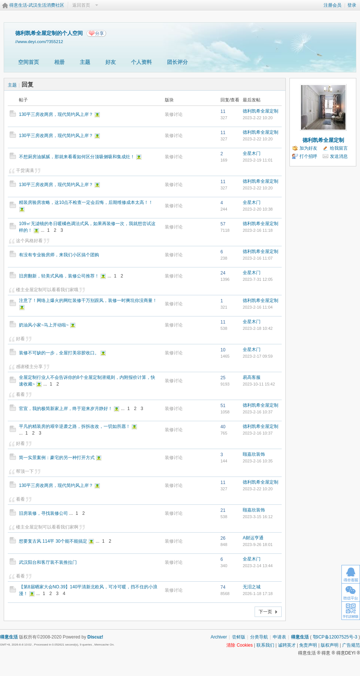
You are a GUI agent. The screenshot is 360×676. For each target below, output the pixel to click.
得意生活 (300, 637)
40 (222, 426)
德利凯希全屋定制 (260, 111)
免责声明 (308, 645)
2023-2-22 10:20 (258, 118)
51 (222, 405)
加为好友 (308, 148)
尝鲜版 (238, 637)
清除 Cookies (239, 645)
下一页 (265, 611)
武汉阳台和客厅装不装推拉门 (48, 562)
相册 (59, 62)
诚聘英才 (287, 645)
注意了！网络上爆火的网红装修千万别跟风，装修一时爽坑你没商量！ (88, 300)
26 (222, 538)
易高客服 (252, 377)
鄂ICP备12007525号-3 (335, 637)
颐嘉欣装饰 (254, 454)
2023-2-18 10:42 (258, 328)
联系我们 (265, 645)
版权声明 (329, 645)
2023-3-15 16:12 (258, 516)
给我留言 (339, 148)
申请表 (279, 637)
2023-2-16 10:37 (258, 412)
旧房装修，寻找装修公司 (43, 513)
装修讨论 (174, 114)
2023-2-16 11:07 (258, 258)
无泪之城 (252, 586)
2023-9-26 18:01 (258, 544)
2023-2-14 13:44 (258, 565)
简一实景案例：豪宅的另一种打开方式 (57, 457)
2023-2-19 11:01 (258, 160)
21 (222, 510)
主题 (85, 62)
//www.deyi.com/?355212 (39, 41)
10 (222, 349)
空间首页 (28, 62)
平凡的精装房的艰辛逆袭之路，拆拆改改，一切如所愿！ (74, 426)
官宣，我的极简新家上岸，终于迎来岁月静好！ (65, 408)
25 (222, 377)
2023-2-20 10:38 (258, 209)
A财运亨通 (253, 537)
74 (222, 587)
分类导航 (259, 637)
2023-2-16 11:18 (258, 230)
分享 (99, 33)
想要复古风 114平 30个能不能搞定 (53, 541)
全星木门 (252, 153)
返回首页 (81, 5)
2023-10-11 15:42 (259, 384)
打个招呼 (308, 156)
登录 (351, 5)
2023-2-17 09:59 (258, 356)
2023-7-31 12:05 (258, 279)
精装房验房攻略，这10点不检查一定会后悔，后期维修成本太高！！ (86, 202)
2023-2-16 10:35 (258, 461)
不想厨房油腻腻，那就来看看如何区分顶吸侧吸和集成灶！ (77, 156)
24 (222, 273)
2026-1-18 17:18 (258, 593)
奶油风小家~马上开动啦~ (44, 325)
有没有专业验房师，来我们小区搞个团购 (59, 254)
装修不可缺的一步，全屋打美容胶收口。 (59, 352)
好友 (110, 62)
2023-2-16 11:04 (258, 307)
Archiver (218, 637)
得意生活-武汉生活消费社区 (36, 5)
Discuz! (96, 637)
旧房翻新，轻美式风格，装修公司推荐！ (59, 276)
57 (222, 224)
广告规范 (351, 645)
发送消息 (339, 156)
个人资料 (141, 62)
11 (222, 111)
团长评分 (177, 62)
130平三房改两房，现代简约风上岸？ (56, 114)
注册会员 (332, 5)
